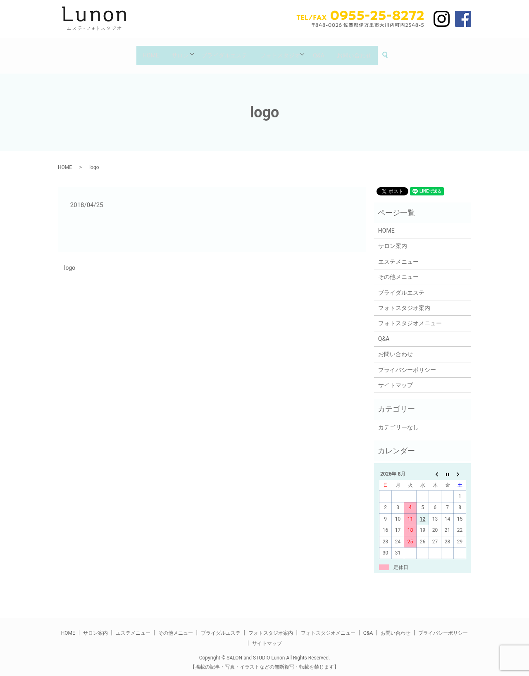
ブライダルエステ (223, 51)
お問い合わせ (361, 51)
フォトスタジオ (281, 51)
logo (69, 261)
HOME (143, 51)
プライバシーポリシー (407, 363)
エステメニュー (398, 255)
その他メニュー (398, 270)
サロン (175, 51)
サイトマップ (395, 379)
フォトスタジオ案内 (404, 301)
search (398, 52)
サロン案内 (392, 239)
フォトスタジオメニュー (410, 317)
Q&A (323, 51)
